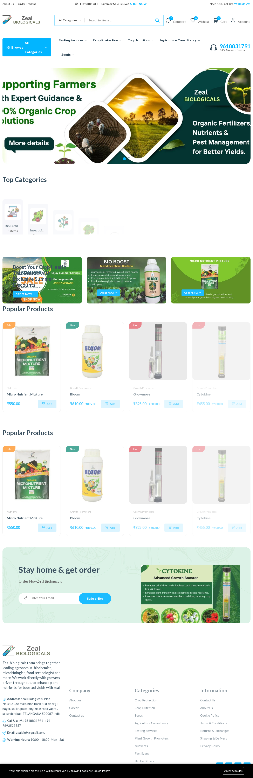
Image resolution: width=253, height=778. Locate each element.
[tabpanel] (126, 116)
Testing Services (73, 40)
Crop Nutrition (140, 40)
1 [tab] (124, 158)
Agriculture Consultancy (180, 40)
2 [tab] (128, 158)
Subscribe (95, 598)
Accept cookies (233, 770)
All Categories (27, 47)
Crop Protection (107, 40)
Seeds (67, 54)
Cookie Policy (101, 770)
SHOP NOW (138, 4)
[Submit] (157, 20)
